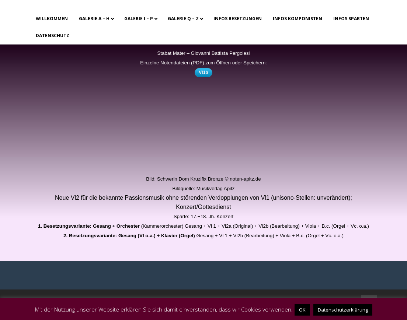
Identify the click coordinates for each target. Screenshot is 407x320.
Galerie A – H (94, 18)
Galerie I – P (138, 18)
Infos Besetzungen (237, 18)
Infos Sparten (351, 18)
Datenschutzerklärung (343, 309)
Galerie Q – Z (183, 18)
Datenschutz (52, 35)
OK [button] (302, 309)
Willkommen (52, 18)
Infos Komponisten (297, 18)
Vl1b (203, 72)
